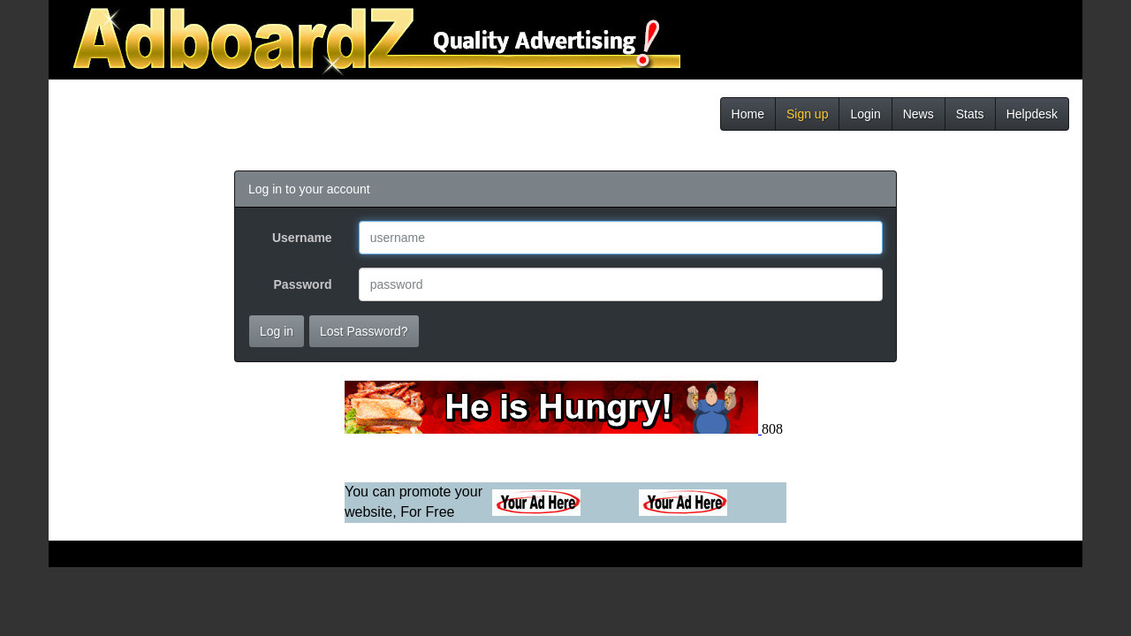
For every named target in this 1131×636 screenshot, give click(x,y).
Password (303, 284)
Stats (970, 114)
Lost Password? (364, 331)
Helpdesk (1032, 114)
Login (865, 114)
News (918, 114)
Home (748, 114)
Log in (276, 331)
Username (302, 238)
